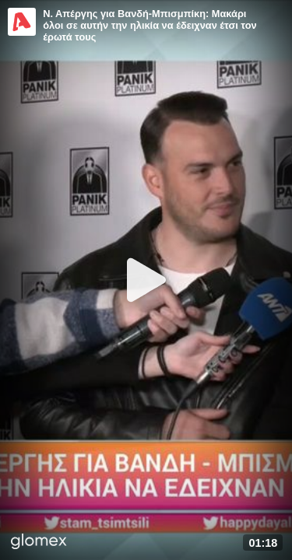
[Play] (146, 280)
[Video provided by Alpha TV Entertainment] (22, 22)
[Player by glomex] (39, 543)
